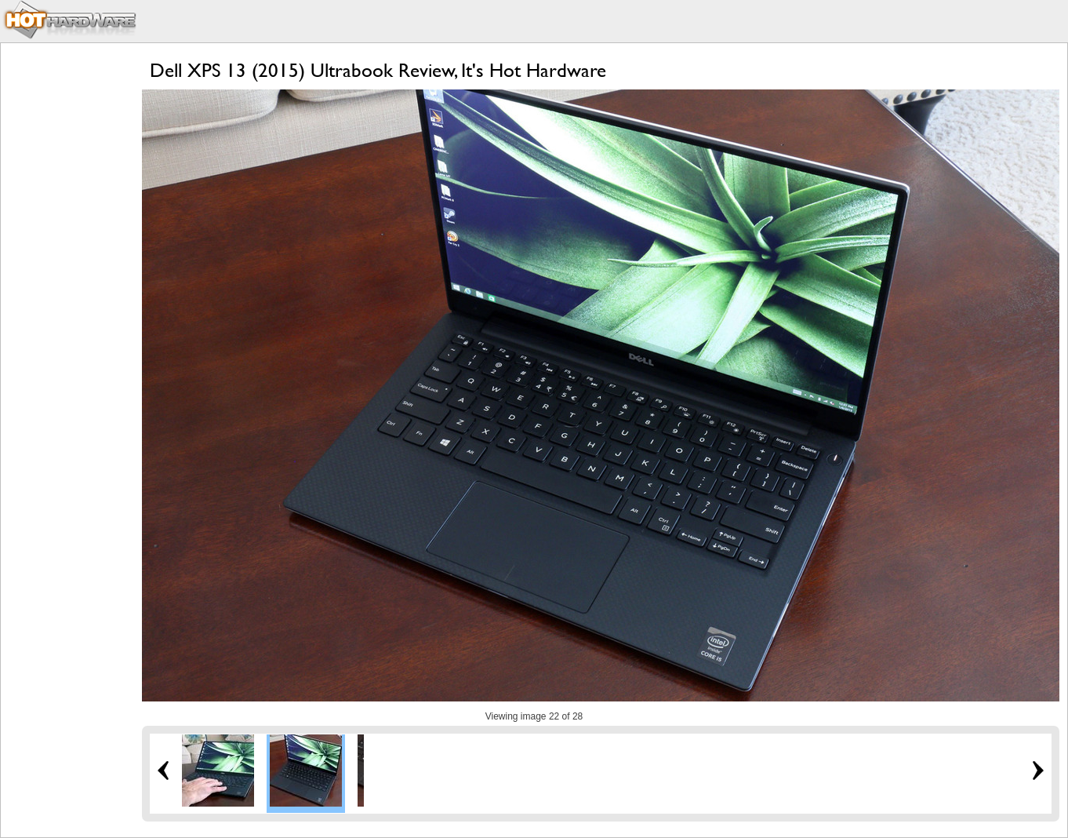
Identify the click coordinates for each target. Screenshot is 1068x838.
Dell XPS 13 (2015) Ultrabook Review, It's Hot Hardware (378, 70)
